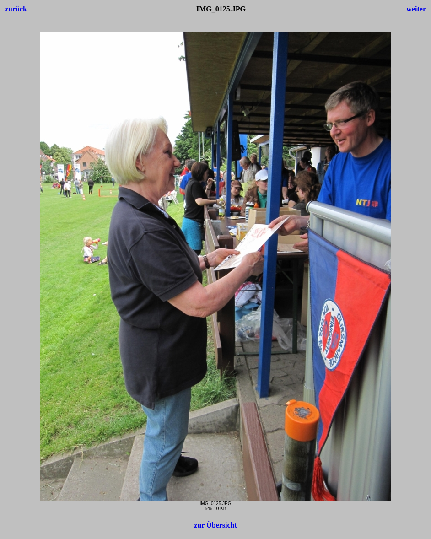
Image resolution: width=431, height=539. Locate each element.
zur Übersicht (215, 525)
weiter (416, 9)
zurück (16, 9)
